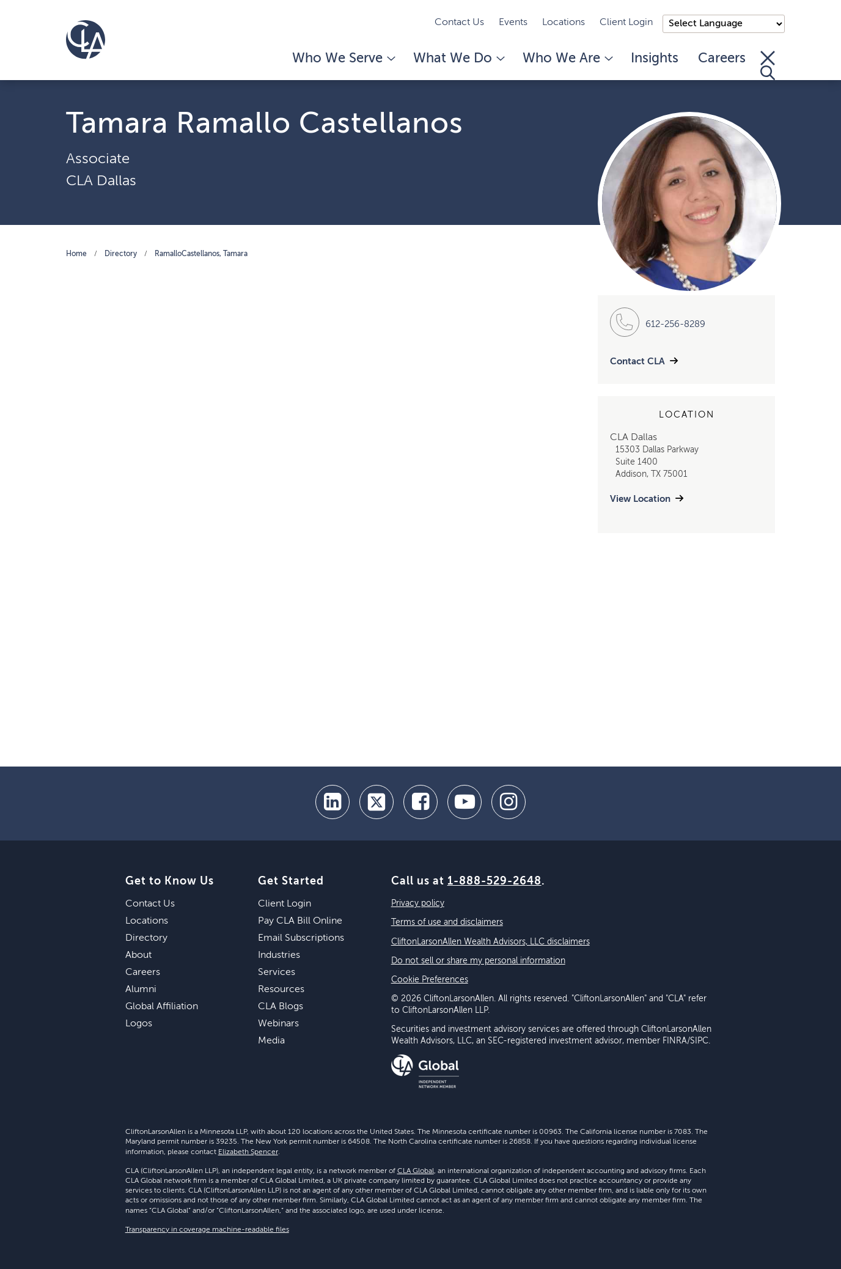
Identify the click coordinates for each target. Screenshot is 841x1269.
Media (271, 1041)
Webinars (278, 1024)
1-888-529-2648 (494, 881)
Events (513, 23)
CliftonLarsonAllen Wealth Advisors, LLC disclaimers (490, 942)
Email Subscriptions (301, 938)
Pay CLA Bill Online (300, 921)
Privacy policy (417, 903)
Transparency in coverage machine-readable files (207, 1230)
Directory (121, 254)
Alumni (140, 990)
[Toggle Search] (767, 65)
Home (76, 254)
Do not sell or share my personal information (478, 961)
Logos (138, 1024)
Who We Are (567, 58)
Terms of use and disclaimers (447, 922)
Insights (654, 58)
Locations (563, 23)
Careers (722, 58)
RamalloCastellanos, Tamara (201, 254)
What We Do (458, 58)
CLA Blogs (280, 1007)
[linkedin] (332, 802)
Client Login (626, 23)
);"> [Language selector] (724, 24)
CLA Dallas (101, 181)
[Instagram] (508, 802)
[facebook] (420, 802)
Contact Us (459, 23)
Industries (279, 955)
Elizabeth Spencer (248, 1152)
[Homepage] (85, 39)
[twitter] (376, 802)
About (138, 955)
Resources (281, 990)
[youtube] (464, 802)
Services (276, 972)
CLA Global (415, 1171)
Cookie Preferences (429, 980)
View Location (640, 499)
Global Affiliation (161, 1007)
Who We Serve (343, 58)
